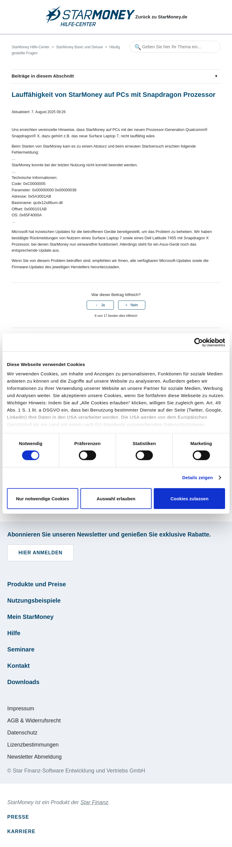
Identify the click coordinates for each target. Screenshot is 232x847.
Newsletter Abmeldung (34, 757)
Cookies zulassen (189, 498)
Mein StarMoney (30, 616)
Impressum (20, 708)
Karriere (21, 831)
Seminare (20, 649)
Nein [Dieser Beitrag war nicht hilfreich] (134, 305)
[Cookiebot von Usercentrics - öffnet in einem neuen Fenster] (198, 342)
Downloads (23, 682)
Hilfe (13, 633)
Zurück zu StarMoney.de (161, 16)
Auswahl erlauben (116, 498)
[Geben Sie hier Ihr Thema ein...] (175, 47)
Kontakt (18, 665)
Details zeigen (197, 477)
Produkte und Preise (36, 584)
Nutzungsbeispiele (34, 600)
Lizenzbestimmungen (33, 745)
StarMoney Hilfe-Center (30, 47)
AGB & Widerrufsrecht (34, 721)
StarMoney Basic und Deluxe (79, 47)
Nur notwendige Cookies (42, 498)
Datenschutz (22, 733)
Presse (18, 817)
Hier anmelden (40, 552)
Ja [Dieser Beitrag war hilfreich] (103, 305)
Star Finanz (94, 802)
